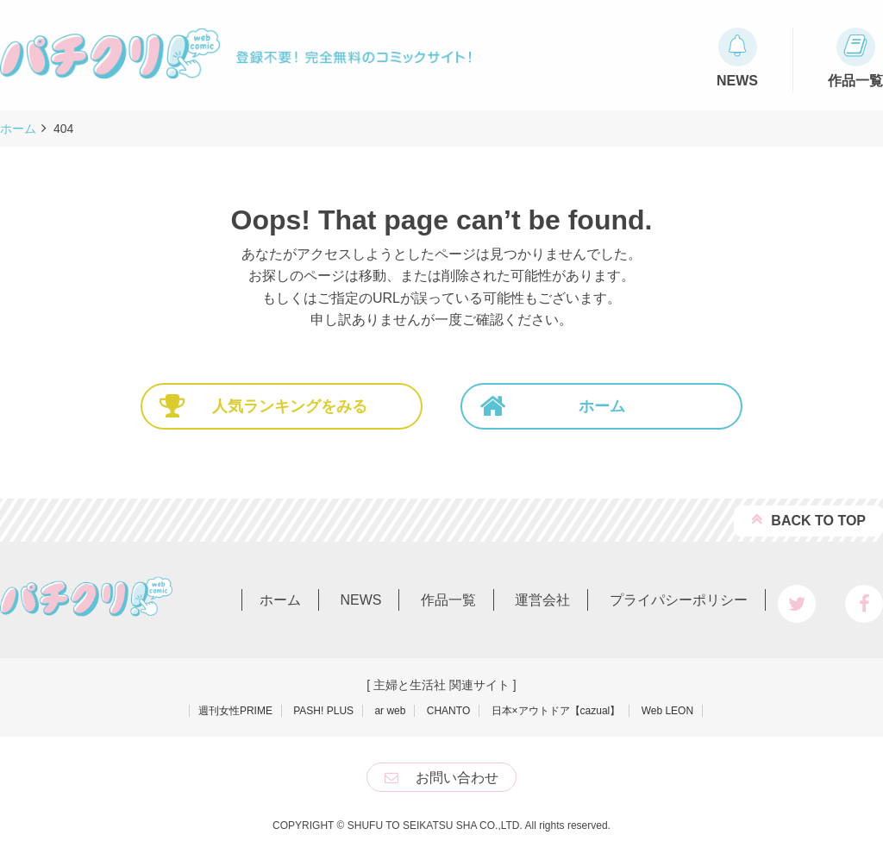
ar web (389, 711)
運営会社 (542, 600)
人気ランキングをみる (264, 406)
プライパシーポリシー (679, 600)
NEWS (360, 600)
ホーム (552, 406)
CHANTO (448, 711)
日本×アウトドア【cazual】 (556, 711)
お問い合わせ (457, 777)
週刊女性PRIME (235, 711)
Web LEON (667, 711)
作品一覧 (448, 600)
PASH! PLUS (323, 711)
